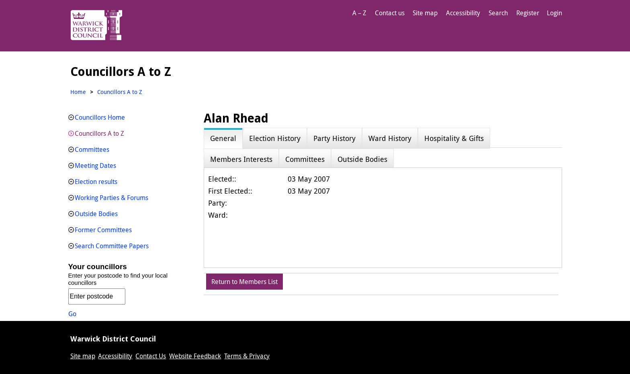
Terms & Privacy (247, 356)
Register (527, 12)
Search (498, 12)
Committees (92, 149)
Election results (96, 181)
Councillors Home (100, 117)
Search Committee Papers (112, 245)
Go (72, 313)
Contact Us (150, 356)
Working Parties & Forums (111, 197)
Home (78, 92)
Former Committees (103, 229)
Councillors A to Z (99, 133)
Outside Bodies (96, 213)
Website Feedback (195, 356)
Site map (425, 12)
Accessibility (463, 12)
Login (554, 12)
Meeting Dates (95, 165)
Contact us (390, 12)
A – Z (359, 12)
